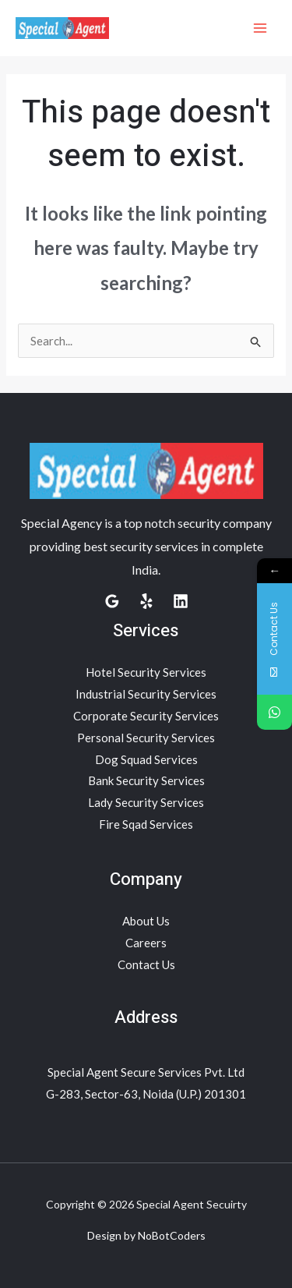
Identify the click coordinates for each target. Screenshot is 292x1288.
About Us (146, 921)
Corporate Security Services (146, 716)
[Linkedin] (180, 601)
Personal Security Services (146, 738)
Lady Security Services (146, 802)
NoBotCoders (172, 1235)
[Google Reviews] (112, 601)
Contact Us (146, 964)
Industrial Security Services (146, 694)
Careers (146, 943)
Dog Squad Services (146, 759)
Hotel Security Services (146, 672)
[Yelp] (146, 601)
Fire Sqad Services (146, 824)
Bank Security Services (146, 780)
